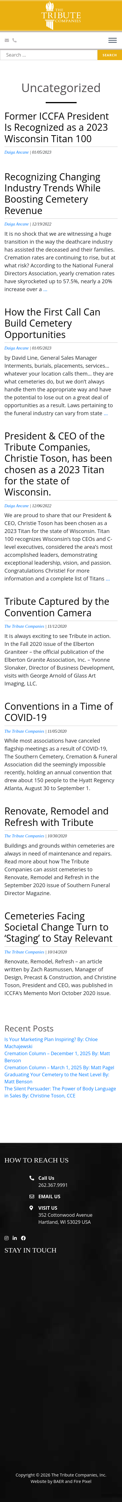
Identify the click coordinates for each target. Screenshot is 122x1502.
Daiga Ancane (16, 152)
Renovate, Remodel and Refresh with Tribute (56, 816)
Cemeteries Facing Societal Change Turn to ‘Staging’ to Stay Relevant (58, 927)
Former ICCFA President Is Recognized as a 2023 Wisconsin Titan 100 (56, 127)
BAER (58, 1481)
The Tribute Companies (24, 626)
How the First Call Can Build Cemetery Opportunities (52, 323)
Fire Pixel (82, 1481)
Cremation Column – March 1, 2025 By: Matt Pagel (59, 1067)
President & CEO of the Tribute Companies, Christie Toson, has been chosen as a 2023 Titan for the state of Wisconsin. (58, 464)
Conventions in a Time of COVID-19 (58, 712)
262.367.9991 (53, 1185)
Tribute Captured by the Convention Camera (56, 607)
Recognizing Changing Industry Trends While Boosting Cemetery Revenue (52, 193)
